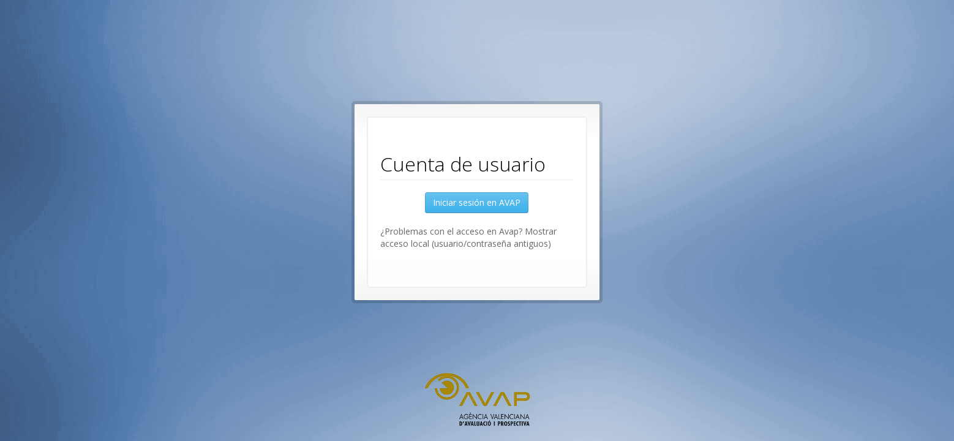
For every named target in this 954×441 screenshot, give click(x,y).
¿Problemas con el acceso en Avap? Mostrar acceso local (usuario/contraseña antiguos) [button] (468, 237)
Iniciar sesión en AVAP (476, 202)
